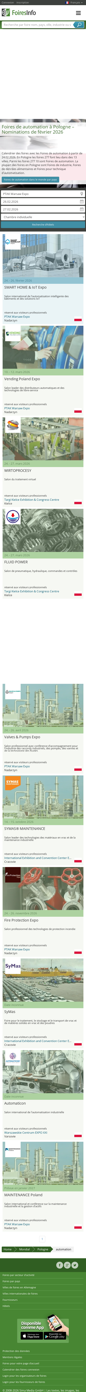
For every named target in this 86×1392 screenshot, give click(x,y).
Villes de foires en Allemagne (19, 1287)
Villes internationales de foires (20, 1293)
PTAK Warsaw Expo (17, 317)
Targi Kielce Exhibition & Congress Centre (31, 500)
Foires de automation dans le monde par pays (30, 179)
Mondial (24, 1249)
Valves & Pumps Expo (22, 737)
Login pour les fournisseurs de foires (24, 1382)
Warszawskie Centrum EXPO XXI (25, 1133)
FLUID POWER (16, 562)
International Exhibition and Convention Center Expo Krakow (44, 858)
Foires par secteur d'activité (18, 1275)
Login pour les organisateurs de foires (24, 1375)
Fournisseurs (10, 1299)
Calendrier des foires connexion (21, 1369)
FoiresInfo (19, 12)
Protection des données (16, 1351)
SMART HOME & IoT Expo (25, 287)
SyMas (9, 1011)
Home (8, 1249)
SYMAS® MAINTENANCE (24, 828)
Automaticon (15, 1103)
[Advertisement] (41, 75)
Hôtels (6, 1306)
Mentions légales (12, 1357)
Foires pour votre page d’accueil (21, 1363)
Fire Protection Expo (21, 920)
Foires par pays (11, 1281)
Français (77, 2)
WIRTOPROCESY (17, 470)
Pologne (42, 1249)
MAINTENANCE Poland (23, 1194)
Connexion (8, 2)
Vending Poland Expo (22, 378)
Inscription (23, 2)
